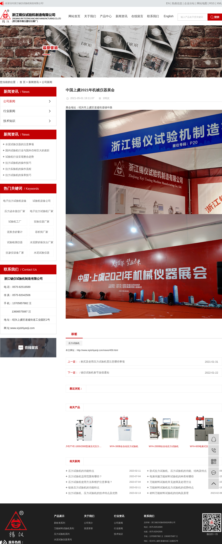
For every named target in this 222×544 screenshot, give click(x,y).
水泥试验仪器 (41, 252)
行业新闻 (9, 111)
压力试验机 (74, 343)
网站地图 (202, 3)
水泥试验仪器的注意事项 (19, 144)
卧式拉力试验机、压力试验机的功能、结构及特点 (178, 470)
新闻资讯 (121, 16)
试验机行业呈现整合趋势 (19, 156)
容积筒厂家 (41, 231)
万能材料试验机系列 (64, 528)
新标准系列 (59, 523)
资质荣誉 (88, 528)
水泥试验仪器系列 (63, 539)
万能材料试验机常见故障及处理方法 (170, 481)
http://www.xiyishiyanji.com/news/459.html (97, 350)
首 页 (23, 82)
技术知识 (9, 120)
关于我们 (90, 16)
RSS (212, 3)
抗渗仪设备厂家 (15, 252)
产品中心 (106, 16)
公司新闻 (47, 82)
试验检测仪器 (15, 242)
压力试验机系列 (62, 534)
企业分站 (189, 3)
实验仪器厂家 (41, 221)
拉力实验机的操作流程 (18, 168)
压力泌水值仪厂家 (14, 211)
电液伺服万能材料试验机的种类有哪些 (172, 476)
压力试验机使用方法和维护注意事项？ (90, 481)
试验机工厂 (14, 221)
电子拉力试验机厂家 (41, 211)
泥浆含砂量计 (15, 231)
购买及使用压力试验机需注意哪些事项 (103, 361)
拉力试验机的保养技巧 (18, 175)
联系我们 (153, 16)
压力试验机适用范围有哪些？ (85, 476)
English (168, 16)
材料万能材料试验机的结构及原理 (169, 493)
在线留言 (137, 16)
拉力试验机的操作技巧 (18, 162)
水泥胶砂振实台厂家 (41, 242)
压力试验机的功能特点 (81, 470)
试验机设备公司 (42, 200)
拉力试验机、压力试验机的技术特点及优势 (92, 493)
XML (219, 3)
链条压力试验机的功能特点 (83, 487)
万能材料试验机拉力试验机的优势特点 (172, 487)
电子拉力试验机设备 (14, 200)
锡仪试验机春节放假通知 (95, 372)
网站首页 (74, 16)
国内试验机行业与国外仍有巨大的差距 (27, 150)
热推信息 (177, 3)
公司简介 (88, 523)
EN (168, 3)
